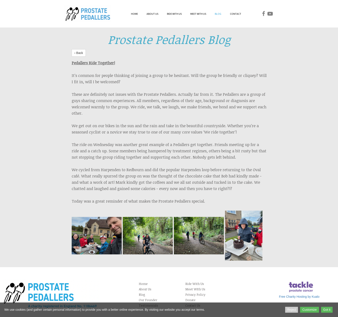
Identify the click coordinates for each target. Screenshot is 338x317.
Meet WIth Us (195, 289)
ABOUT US (152, 13)
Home (143, 284)
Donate (190, 300)
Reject (291, 309)
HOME (134, 13)
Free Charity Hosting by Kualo (299, 296)
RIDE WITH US (174, 13)
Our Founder (148, 300)
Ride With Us (194, 284)
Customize (309, 309)
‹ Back (78, 53)
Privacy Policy (195, 295)
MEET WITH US (198, 13)
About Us (145, 289)
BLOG (218, 13)
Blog (142, 295)
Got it (326, 309)
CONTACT (235, 13)
